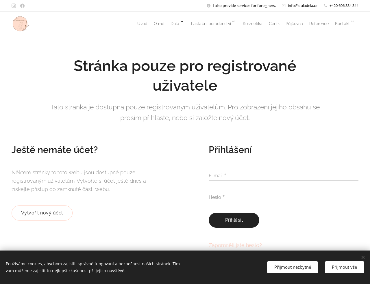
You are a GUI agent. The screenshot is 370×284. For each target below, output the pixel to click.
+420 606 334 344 (344, 5)
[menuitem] (99, 23)
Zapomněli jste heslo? (235, 245)
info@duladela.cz (302, 5)
